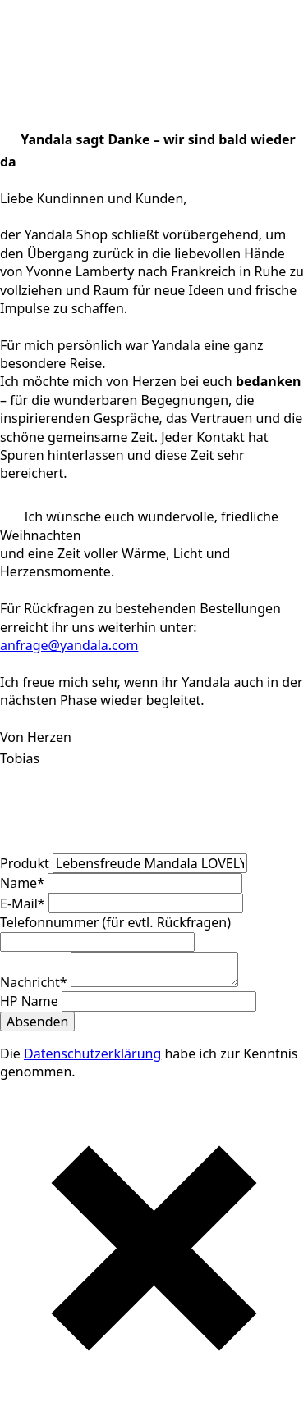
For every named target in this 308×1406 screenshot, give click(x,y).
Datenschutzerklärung (92, 1053)
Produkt (26, 863)
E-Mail (24, 903)
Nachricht (35, 982)
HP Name (31, 1001)
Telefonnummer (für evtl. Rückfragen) (115, 922)
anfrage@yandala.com (69, 645)
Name (24, 883)
